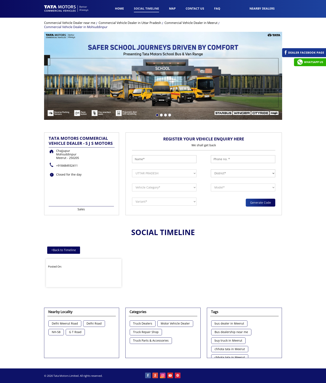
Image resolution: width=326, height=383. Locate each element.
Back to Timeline (63, 250)
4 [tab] (169, 115)
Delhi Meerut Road (65, 323)
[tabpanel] (163, 76)
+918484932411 (67, 165)
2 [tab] (161, 115)
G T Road (75, 332)
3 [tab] (165, 115)
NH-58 (56, 332)
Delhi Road (94, 323)
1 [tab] (157, 115)
